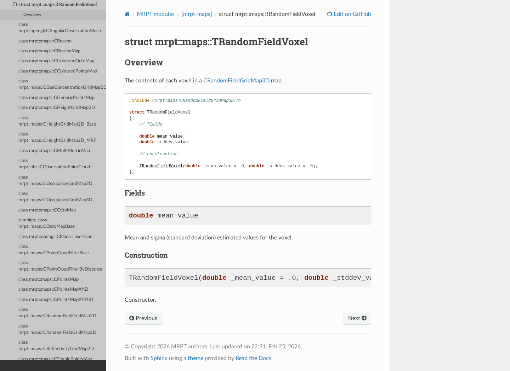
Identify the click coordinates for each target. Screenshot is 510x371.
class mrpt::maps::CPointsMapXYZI (53, 289)
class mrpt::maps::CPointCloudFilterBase (53, 249)
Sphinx (159, 358)
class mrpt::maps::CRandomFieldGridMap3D (57, 329)
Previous (143, 318)
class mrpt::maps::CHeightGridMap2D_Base (57, 121)
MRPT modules (156, 14)
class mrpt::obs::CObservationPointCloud (54, 163)
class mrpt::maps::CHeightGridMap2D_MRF (57, 137)
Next (357, 318)
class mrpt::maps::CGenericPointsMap (56, 97)
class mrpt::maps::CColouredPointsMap (57, 71)
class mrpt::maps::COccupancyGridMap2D (55, 180)
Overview (32, 15)
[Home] (127, 14)
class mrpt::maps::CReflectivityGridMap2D (56, 345)
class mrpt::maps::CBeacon (45, 41)
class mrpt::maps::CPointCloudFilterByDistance (60, 266)
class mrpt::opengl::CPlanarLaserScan (55, 236)
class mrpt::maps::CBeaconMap (49, 51)
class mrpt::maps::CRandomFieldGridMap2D (57, 312)
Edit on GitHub (351, 14)
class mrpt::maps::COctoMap (47, 210)
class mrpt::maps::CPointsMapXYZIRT (56, 299)
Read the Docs (253, 358)
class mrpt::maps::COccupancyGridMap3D (55, 196)
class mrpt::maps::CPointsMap (48, 279)
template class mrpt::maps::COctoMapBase (46, 223)
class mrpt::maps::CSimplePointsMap (55, 359)
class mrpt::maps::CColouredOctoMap (56, 61)
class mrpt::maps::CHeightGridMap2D (56, 107)
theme (195, 358)
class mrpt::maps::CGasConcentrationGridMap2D (62, 84)
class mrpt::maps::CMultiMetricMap (54, 151)
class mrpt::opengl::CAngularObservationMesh (59, 27)
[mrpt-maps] (196, 14)
